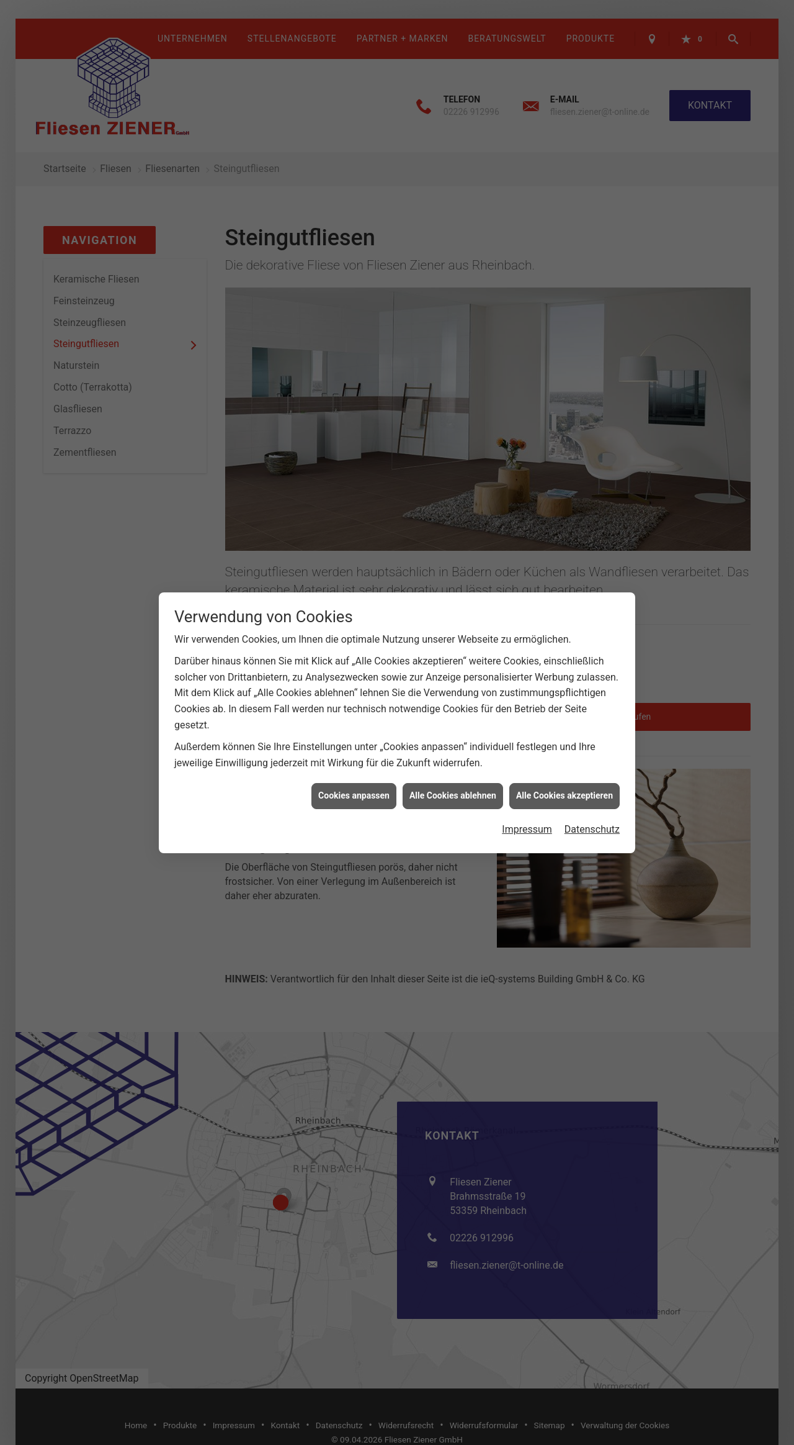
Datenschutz (592, 750)
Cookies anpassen (354, 717)
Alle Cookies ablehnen (452, 717)
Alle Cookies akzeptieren (564, 717)
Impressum (527, 750)
